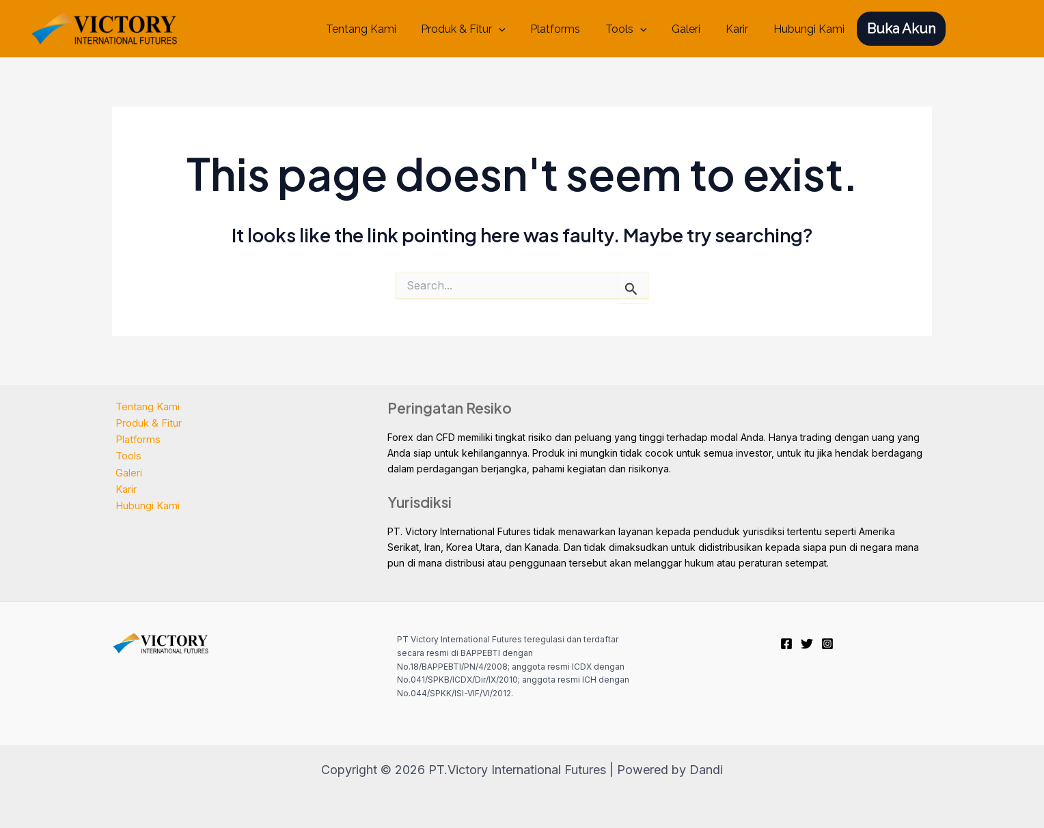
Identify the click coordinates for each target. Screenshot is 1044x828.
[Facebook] (786, 644)
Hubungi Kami (810, 29)
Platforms (569, 29)
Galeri (694, 29)
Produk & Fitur (481, 29)
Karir (741, 29)
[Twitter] (807, 644)
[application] (516, 29)
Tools (637, 29)
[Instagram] (827, 644)
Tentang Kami (381, 29)
